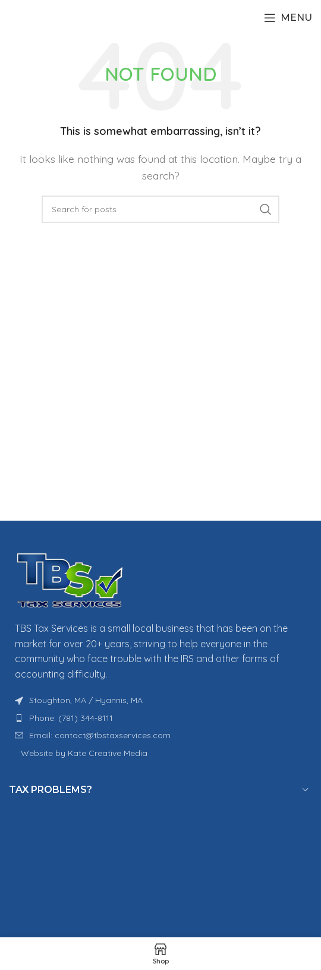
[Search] (160, 209)
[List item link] (160, 718)
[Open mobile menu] (288, 18)
